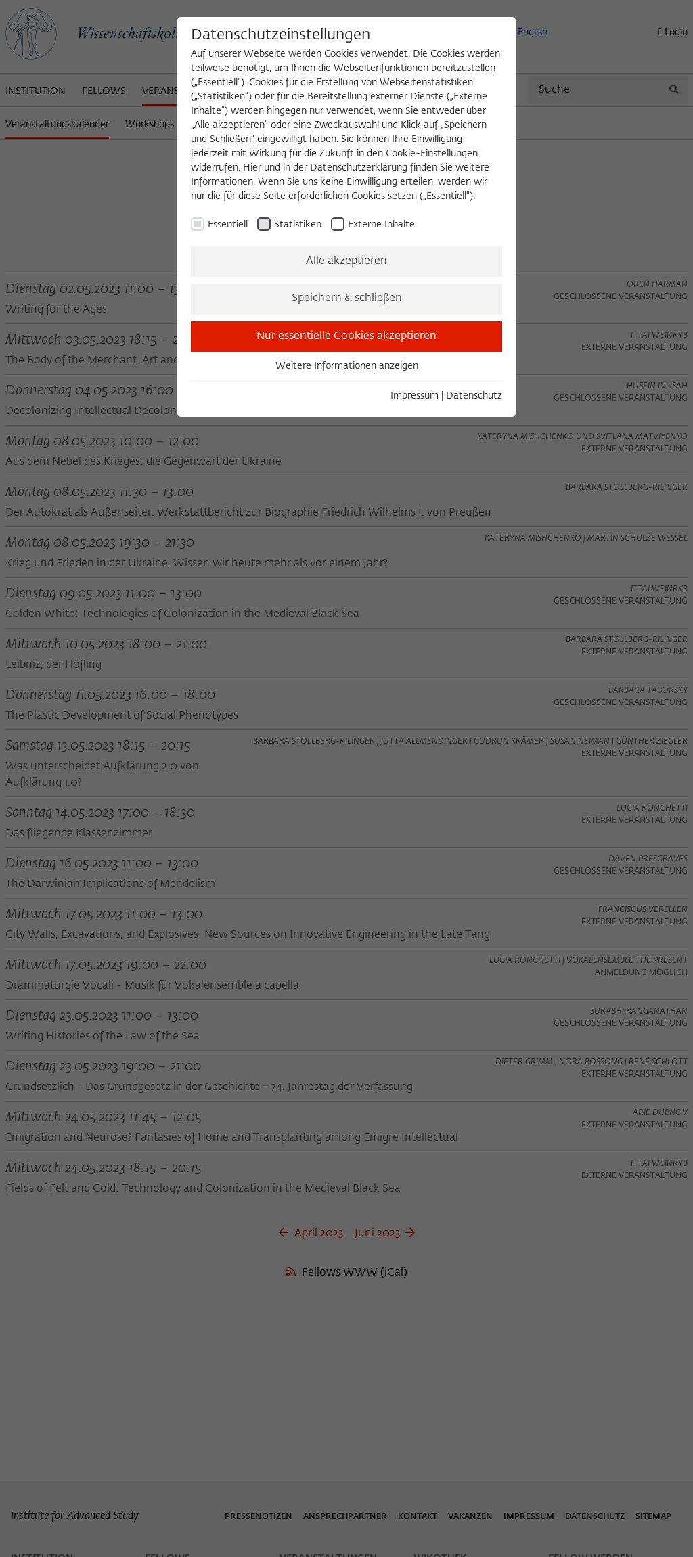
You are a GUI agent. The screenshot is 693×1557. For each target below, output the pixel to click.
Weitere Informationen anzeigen (346, 366)
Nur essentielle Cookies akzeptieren (346, 336)
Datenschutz (474, 396)
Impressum (414, 396)
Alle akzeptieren (346, 261)
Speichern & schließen (347, 298)
